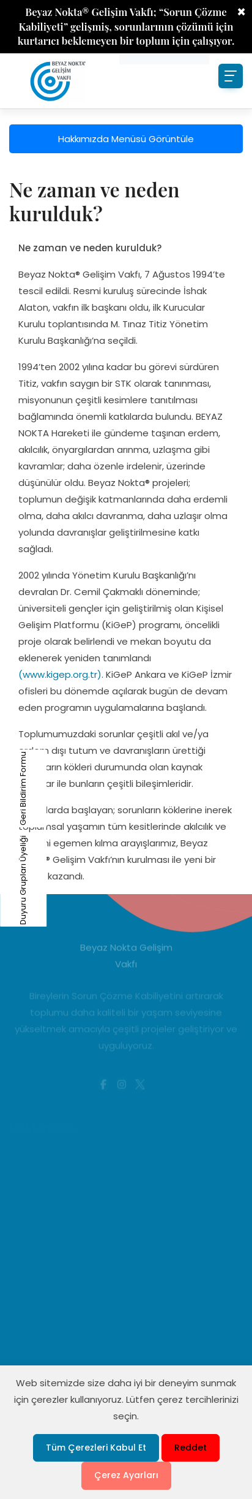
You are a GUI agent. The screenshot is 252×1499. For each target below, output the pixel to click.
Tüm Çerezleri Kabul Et (96, 1447)
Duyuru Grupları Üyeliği (9, 880)
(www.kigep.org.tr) (60, 674)
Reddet (190, 1447)
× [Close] (241, 12)
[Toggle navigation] (230, 76)
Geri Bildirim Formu (9, 788)
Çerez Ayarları (126, 1475)
